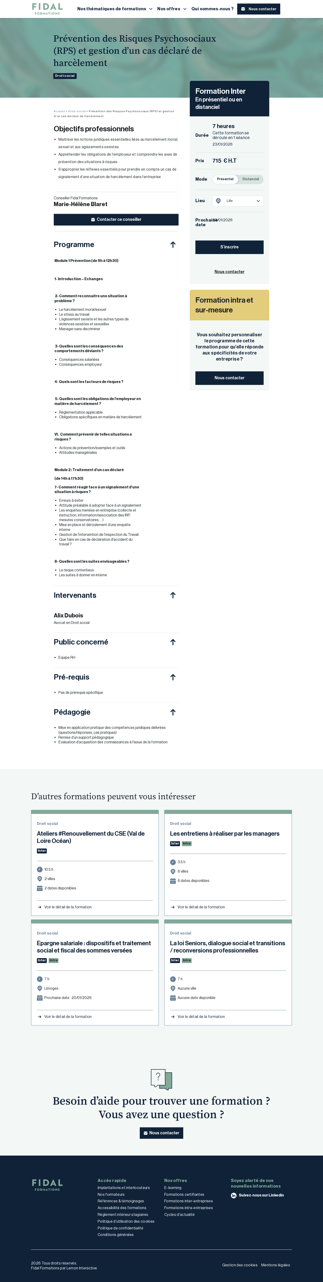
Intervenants (75, 595)
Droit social (65, 76)
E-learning (172, 1187)
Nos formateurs (111, 1194)
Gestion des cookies (240, 1265)
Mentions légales (275, 1265)
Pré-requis (71, 677)
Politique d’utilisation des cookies (126, 1221)
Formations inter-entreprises (188, 1201)
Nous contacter (229, 377)
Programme (74, 244)
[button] (115, 9)
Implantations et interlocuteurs (124, 1187)
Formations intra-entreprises (188, 1208)
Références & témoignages (121, 1201)
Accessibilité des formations (122, 1208)
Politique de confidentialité (120, 1228)
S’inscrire (229, 247)
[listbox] (244, 201)
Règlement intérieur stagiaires (123, 1214)
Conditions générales (116, 1234)
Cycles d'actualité (179, 1214)
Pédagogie (72, 712)
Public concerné (81, 641)
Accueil (59, 111)
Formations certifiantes (184, 1194)
